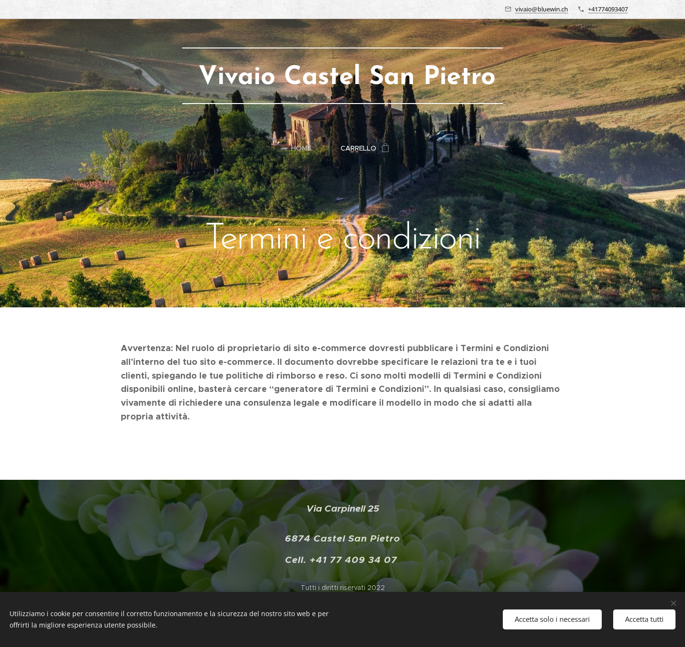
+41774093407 (608, 9)
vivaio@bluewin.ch (541, 9)
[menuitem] (305, 148)
